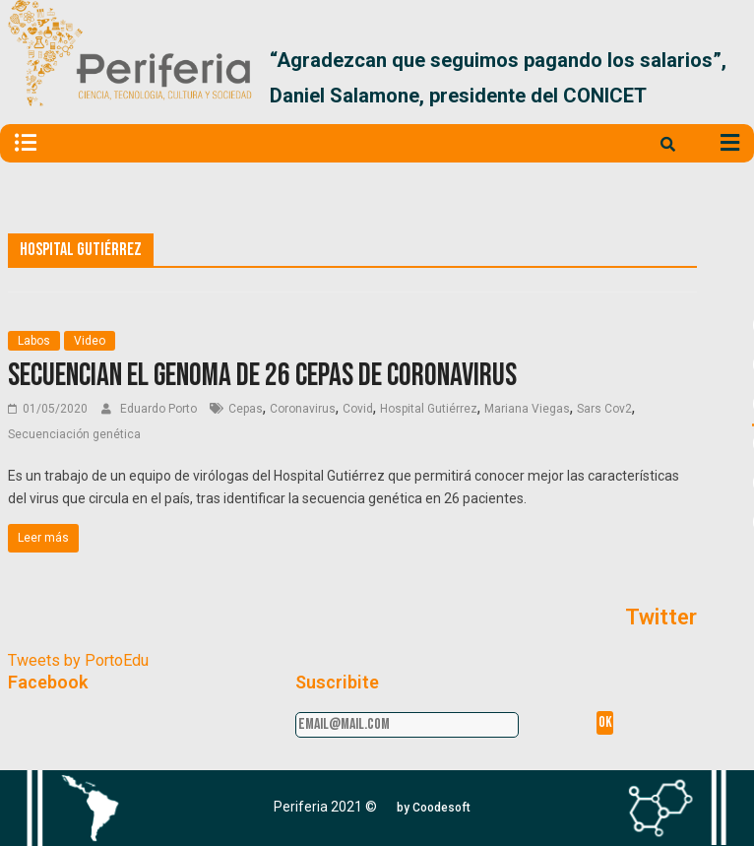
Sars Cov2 (604, 409)
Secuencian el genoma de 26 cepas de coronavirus (262, 376)
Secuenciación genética (74, 434)
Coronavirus (303, 409)
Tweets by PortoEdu (78, 660)
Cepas (245, 409)
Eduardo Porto (160, 409)
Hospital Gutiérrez (428, 409)
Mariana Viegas (527, 409)
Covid (358, 409)
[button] (433, 807)
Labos (34, 341)
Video (89, 341)
